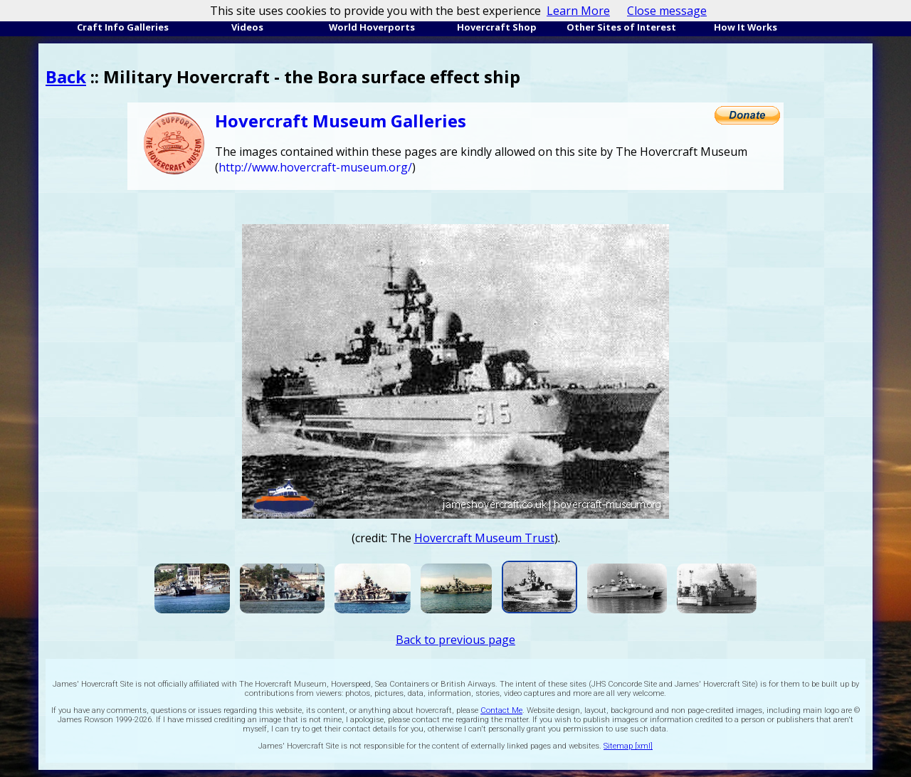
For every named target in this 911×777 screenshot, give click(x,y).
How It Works (745, 27)
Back (66, 76)
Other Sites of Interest (621, 27)
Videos (247, 27)
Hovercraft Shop (497, 27)
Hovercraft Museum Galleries (340, 120)
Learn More (578, 10)
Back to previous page (455, 640)
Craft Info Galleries (123, 27)
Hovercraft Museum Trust (484, 538)
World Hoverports (372, 27)
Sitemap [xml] (628, 746)
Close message (667, 10)
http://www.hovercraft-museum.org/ (315, 167)
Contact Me (501, 710)
